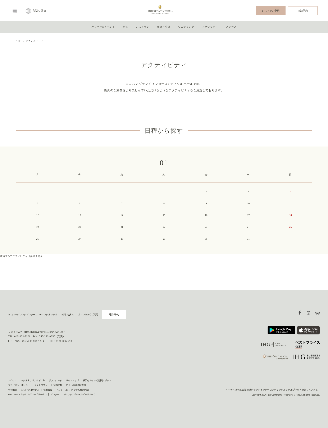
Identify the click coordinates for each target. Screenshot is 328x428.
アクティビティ (34, 41)
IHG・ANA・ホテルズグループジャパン (27, 394)
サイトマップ (72, 380)
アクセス (231, 26)
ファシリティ (210, 26)
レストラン (142, 26)
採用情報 (47, 389)
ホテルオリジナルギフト (33, 380)
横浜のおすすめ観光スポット (97, 380)
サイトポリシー (41, 385)
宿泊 (125, 26)
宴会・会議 (163, 26)
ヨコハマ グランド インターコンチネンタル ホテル (32, 314)
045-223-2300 (22, 336)
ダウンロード (55, 380)
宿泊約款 (57, 385)
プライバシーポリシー (19, 385)
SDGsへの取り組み (30, 389)
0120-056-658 (64, 340)
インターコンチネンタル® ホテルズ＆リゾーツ (73, 394)
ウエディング (186, 26)
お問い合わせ (67, 314)
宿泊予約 (303, 10)
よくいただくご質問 (88, 314)
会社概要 (12, 389)
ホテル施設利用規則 (76, 385)
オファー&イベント (103, 26)
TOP (18, 41)
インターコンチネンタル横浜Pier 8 (72, 389)
